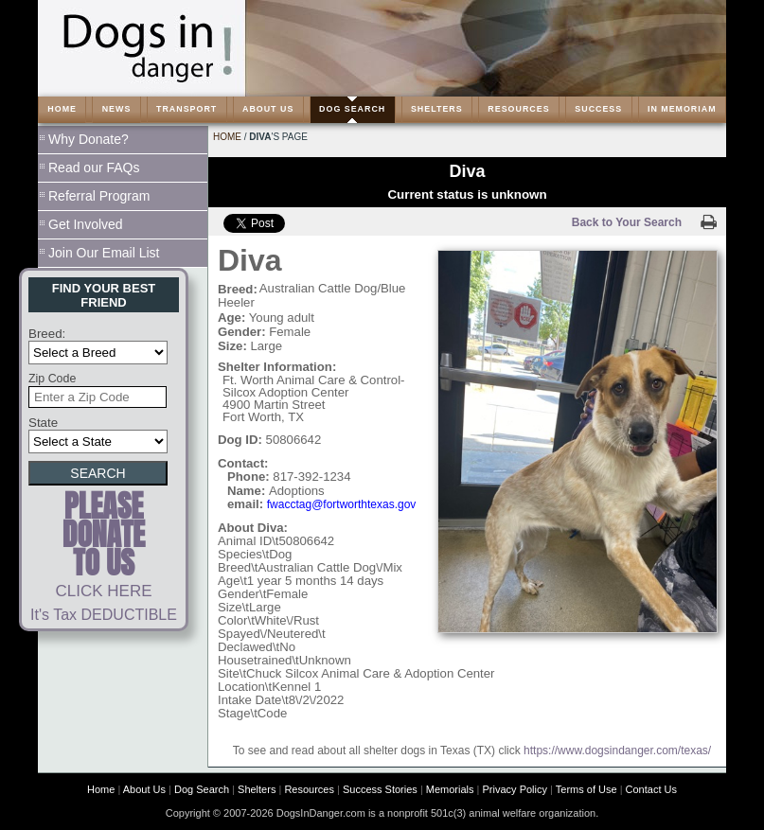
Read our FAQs (94, 167)
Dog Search (201, 789)
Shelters (256, 789)
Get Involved (85, 224)
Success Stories (380, 789)
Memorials (450, 789)
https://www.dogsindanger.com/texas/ (617, 750)
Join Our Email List (103, 252)
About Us (144, 789)
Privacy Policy (515, 789)
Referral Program (99, 195)
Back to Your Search (627, 222)
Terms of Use (586, 789)
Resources (309, 789)
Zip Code (52, 378)
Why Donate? (88, 139)
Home (227, 137)
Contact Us (651, 789)
